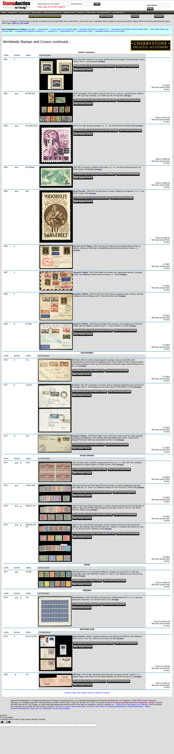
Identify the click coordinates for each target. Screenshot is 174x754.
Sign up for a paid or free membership (70, 706)
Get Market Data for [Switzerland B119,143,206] (93, 643)
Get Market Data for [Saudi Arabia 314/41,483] (92, 492)
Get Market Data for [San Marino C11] (88, 371)
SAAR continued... (87, 52)
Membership (12, 12)
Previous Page (70, 693)
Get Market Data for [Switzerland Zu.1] (90, 681)
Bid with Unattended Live (52, 12)
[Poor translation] (8, 722)
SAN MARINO (87, 353)
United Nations (65, 31)
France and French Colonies (62, 29)
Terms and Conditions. (62, 708)
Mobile (3, 12)
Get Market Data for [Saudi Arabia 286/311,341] (92, 514)
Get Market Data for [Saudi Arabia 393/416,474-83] (94, 533)
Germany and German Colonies (92, 29)
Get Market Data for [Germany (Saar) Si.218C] (93, 330)
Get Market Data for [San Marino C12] (88, 444)
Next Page (81, 693)
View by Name (36, 12)
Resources (80, 12)
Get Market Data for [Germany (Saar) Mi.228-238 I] (95, 100)
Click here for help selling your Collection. (132, 704)
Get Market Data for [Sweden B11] (87, 604)
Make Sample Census (83, 70)
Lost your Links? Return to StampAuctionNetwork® (106, 706)
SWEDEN (87, 590)
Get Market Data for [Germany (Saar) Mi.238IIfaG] (94, 174)
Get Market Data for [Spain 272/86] (87, 580)
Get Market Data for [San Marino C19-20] (90, 391)
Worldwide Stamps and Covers (107, 31)
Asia (29, 29)
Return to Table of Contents (99, 693)
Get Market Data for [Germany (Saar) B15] (91, 198)
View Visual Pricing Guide (127, 66)
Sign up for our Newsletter (41, 708)
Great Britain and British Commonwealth (127, 29)
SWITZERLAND (87, 629)
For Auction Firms (103, 12)
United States (82, 31)
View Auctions (24, 12)
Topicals (51, 31)
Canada (41, 29)
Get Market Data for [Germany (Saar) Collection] (94, 66)
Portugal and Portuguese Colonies (28, 31)
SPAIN (87, 565)
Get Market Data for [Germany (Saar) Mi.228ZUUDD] (95, 130)
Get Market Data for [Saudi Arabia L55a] (89, 469)
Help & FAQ (91, 12)
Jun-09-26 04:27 (117, 12)
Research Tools (69, 12)
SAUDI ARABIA (87, 455)
